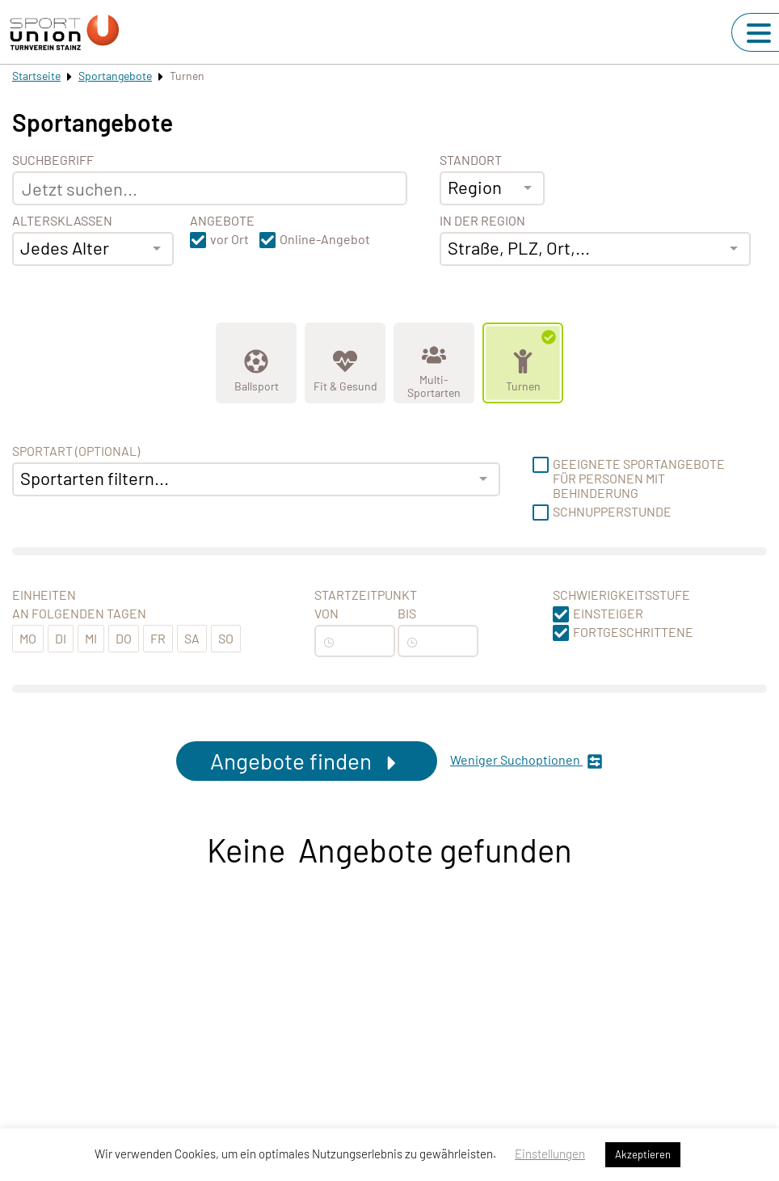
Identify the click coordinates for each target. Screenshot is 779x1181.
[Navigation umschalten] (759, 33)
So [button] (226, 638)
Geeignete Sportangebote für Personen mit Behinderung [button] (639, 478)
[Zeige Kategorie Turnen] (522, 363)
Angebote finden (306, 760)
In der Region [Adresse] (482, 220)
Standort (471, 160)
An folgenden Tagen (79, 613)
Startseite (36, 75)
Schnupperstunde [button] (612, 511)
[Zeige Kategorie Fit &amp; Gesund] (345, 363)
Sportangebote (115, 75)
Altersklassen (62, 220)
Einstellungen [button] (550, 1153)
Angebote (222, 220)
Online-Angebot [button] (325, 239)
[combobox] (93, 249)
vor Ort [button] (229, 239)
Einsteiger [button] (608, 613)
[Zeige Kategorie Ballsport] (256, 363)
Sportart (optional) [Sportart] (76, 451)
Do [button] (124, 638)
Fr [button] (158, 638)
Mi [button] (91, 638)
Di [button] (60, 638)
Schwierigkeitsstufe (621, 595)
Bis (407, 613)
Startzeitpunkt (365, 595)
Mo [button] (27, 638)
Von (326, 613)
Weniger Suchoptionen (526, 761)
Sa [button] (192, 638)
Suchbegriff (53, 160)
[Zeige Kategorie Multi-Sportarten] (434, 363)
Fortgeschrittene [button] (633, 632)
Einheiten (44, 595)
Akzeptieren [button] (643, 1154)
